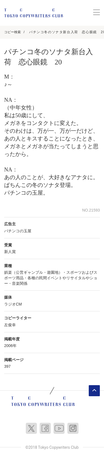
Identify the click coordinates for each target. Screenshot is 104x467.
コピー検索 (12, 32)
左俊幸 (10, 325)
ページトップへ (94, 390)
